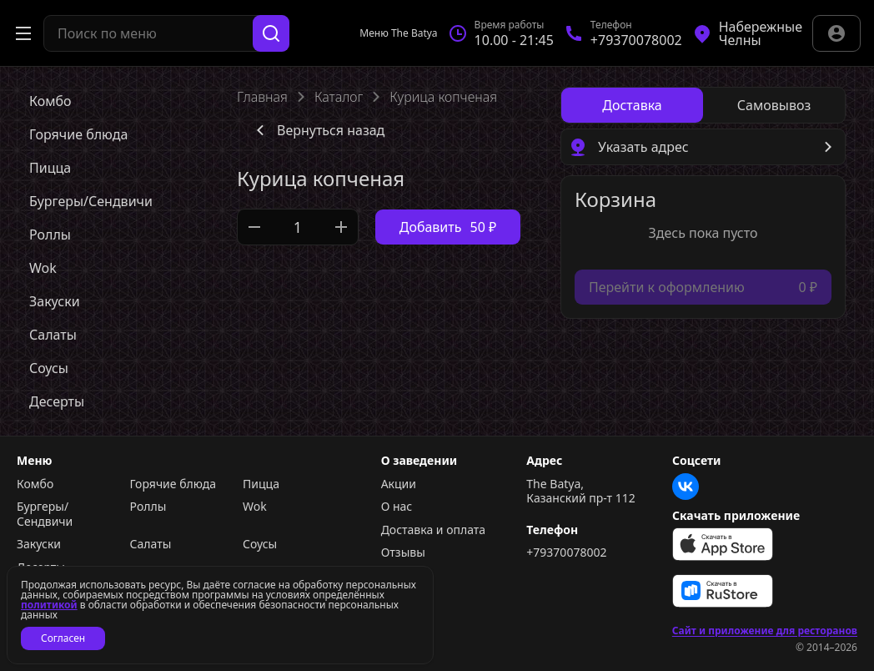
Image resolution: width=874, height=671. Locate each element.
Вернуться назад (317, 130)
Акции (398, 484)
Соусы (260, 544)
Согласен (63, 638)
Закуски (39, 544)
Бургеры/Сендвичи (45, 513)
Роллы (148, 506)
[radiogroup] (703, 105)
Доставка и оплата (433, 529)
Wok (255, 506)
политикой (49, 605)
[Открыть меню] (23, 33)
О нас (397, 506)
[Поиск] (271, 33)
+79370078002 (566, 552)
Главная (262, 96)
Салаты (151, 544)
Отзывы (403, 552)
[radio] (632, 105)
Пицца (261, 484)
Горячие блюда (173, 484)
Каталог (338, 96)
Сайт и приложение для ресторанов (764, 631)
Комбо (35, 484)
